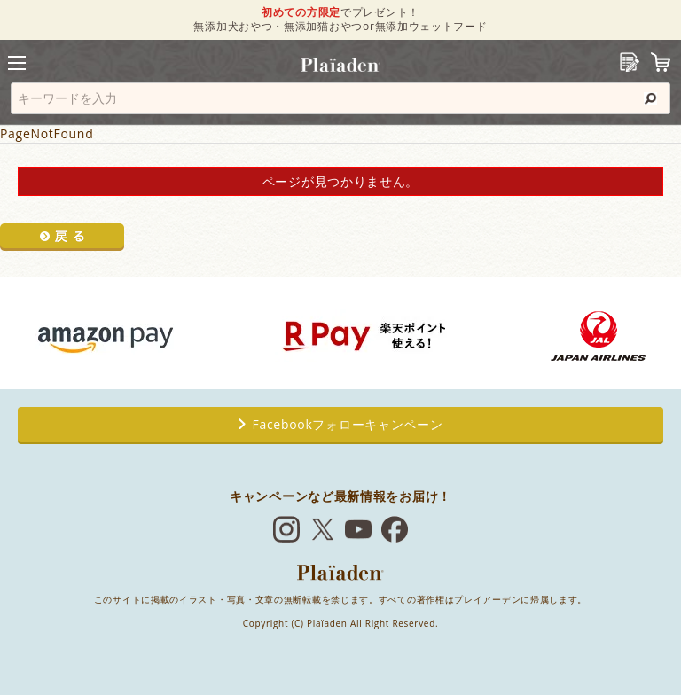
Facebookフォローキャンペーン (341, 424)
